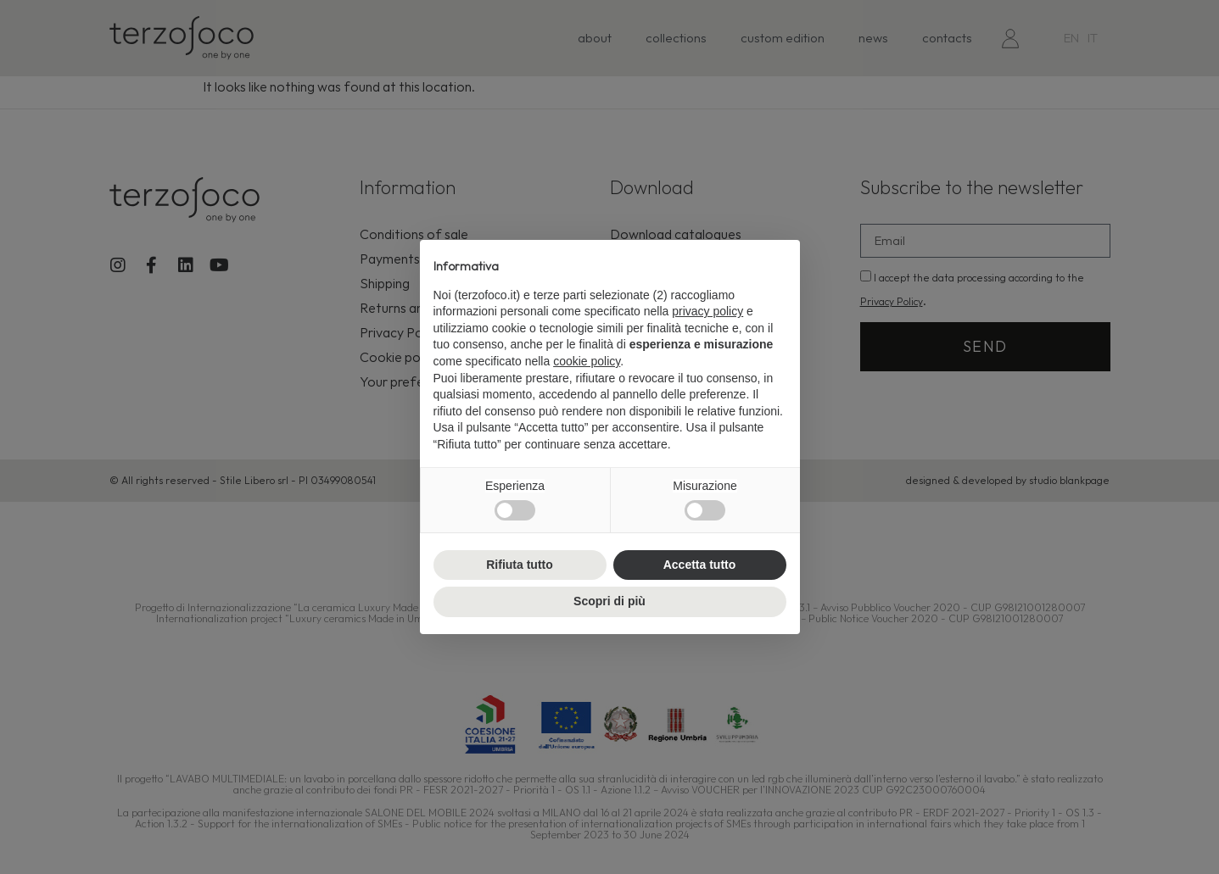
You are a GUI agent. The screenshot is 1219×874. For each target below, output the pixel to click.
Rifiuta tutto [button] (519, 564)
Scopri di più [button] (609, 601)
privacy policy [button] (707, 311)
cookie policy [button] (586, 361)
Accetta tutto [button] (699, 564)
